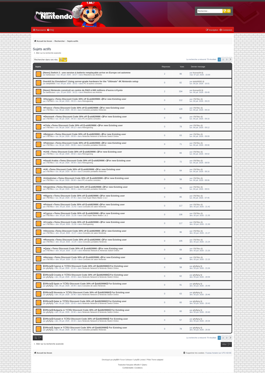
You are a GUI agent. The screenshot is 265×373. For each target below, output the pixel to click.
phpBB (115, 360)
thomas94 (197, 73)
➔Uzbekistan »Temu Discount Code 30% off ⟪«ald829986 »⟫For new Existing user (86, 178)
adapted (160, 360)
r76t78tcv (50, 101)
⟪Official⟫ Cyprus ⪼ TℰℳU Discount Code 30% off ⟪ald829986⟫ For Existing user (85, 266)
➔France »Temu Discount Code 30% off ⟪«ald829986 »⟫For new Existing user (84, 108)
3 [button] (226, 59)
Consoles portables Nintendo (94, 110)
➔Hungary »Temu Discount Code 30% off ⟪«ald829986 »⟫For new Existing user (84, 99)
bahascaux (50, 75)
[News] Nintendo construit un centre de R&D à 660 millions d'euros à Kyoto (83, 90)
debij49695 (50, 84)
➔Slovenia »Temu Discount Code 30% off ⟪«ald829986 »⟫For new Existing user (84, 231)
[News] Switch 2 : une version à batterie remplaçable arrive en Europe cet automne (86, 72)
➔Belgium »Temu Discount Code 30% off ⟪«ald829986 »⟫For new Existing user (84, 134)
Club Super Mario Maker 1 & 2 (94, 198)
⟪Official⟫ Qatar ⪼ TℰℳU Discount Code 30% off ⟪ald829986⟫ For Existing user (84, 301)
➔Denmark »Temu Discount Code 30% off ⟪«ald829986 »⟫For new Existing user (85, 116)
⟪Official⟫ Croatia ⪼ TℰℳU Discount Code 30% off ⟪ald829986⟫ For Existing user (85, 275)
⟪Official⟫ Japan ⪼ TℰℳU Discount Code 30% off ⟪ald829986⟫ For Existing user (85, 327)
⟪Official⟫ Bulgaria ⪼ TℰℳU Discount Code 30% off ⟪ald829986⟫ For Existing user (86, 310)
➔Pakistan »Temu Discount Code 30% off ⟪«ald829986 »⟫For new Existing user (84, 143)
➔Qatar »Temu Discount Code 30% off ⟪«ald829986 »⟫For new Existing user (83, 248)
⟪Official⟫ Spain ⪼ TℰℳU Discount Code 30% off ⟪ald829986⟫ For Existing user (85, 283)
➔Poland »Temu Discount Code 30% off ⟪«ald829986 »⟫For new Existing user (84, 204)
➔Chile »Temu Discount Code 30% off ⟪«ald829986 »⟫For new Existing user (83, 125)
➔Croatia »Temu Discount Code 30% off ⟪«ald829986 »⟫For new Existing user (84, 222)
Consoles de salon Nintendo (94, 207)
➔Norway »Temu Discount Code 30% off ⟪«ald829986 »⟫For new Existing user (84, 257)
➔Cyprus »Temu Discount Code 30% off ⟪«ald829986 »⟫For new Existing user (84, 213)
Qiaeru (144, 365)
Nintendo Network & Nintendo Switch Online (100, 136)
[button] (230, 59)
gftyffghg (49, 268)
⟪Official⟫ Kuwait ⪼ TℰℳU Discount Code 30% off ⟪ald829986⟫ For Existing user (85, 319)
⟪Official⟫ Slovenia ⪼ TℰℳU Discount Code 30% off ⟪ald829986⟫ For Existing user (86, 292)
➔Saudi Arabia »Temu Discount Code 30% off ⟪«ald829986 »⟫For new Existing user (87, 160)
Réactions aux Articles (93, 75)
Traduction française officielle (129, 365)
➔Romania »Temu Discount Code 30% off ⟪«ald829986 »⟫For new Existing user (85, 239)
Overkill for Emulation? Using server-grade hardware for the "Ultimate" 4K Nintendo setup (90, 81)
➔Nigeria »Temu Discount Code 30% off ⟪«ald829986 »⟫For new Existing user (84, 195)
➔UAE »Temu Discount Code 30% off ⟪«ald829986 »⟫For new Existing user (82, 151)
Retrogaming (87, 101)
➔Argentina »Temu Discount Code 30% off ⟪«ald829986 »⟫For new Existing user (85, 187)
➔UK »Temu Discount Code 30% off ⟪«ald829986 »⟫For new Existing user (82, 169)
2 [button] (223, 59)
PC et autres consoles (93, 84)
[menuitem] (50, 30)
